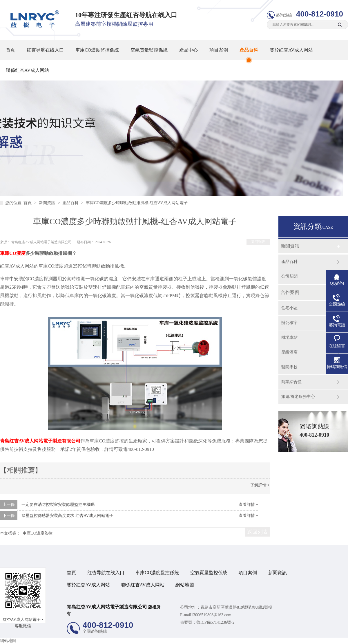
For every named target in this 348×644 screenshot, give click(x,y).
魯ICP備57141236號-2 (215, 622)
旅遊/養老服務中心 (298, 396)
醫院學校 (289, 367)
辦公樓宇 (289, 323)
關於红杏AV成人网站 (291, 49)
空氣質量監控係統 (149, 49)
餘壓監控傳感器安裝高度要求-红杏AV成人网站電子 (67, 515)
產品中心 (188, 49)
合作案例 (290, 292)
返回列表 (258, 242)
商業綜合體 (291, 382)
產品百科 (249, 49)
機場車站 (289, 337)
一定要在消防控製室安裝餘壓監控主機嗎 (58, 504)
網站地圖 (184, 584)
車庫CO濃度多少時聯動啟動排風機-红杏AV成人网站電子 (137, 203)
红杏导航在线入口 (45, 49)
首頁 (10, 49)
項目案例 (218, 49)
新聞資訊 (47, 203)
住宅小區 (289, 308)
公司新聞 (289, 276)
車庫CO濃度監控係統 (97, 49)
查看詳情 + (248, 504)
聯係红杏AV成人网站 (27, 70)
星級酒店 (289, 352)
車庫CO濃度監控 (37, 533)
